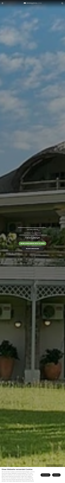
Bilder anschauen (32, 248)
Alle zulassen (45, 475)
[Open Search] (62, 3)
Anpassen (56, 475)
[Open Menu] (2, 3)
